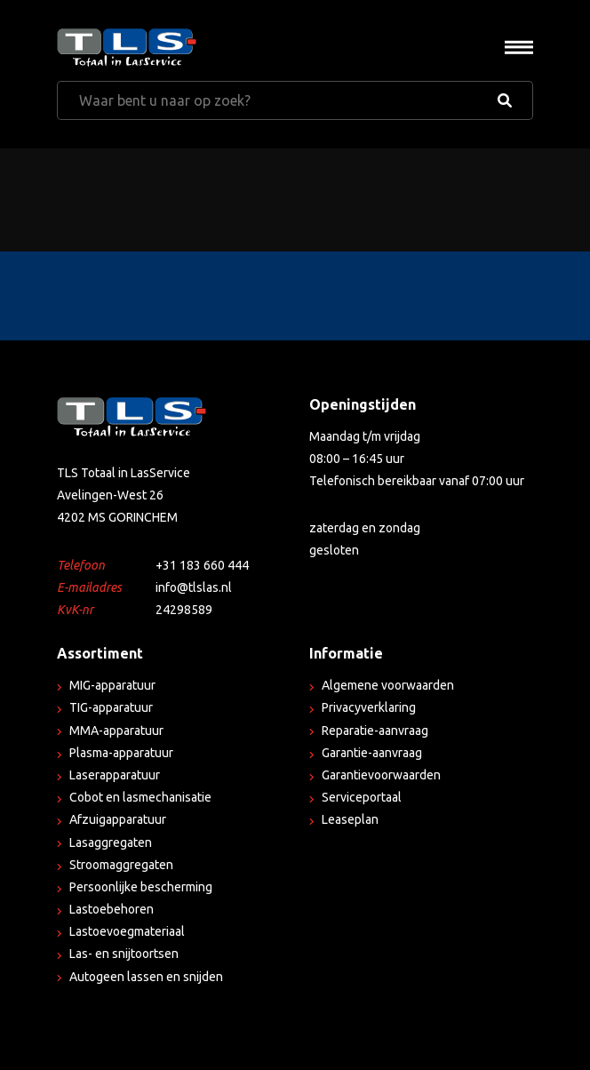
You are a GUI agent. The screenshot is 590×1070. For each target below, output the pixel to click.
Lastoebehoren (111, 909)
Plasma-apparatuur (121, 753)
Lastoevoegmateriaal (127, 931)
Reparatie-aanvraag (375, 730)
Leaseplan (350, 819)
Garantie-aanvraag (372, 753)
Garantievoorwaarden (381, 775)
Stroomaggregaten (121, 865)
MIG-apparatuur (112, 685)
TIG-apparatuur (111, 707)
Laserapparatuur (114, 775)
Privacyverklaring (369, 707)
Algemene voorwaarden (388, 685)
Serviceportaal (362, 797)
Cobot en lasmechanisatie (140, 797)
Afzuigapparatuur (117, 819)
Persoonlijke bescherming (140, 887)
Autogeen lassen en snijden (146, 977)
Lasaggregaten (110, 842)
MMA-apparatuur (116, 730)
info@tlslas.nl (193, 587)
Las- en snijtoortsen (124, 953)
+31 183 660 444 (202, 565)
